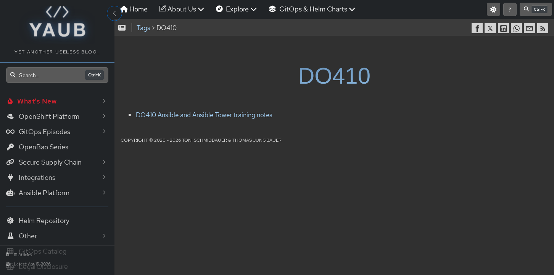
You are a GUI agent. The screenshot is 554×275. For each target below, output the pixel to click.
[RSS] (446, 60)
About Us (218, 27)
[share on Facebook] (380, 60)
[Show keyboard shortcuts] (446, 27)
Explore (273, 27)
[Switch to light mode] (430, 27)
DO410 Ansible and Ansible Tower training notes (234, 146)
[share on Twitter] (393, 60)
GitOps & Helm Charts (348, 27)
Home (170, 27)
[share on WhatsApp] (419, 60)
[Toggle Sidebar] (114, 13)
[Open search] (57, 75)
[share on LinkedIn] (406, 60)
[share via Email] (432, 60)
